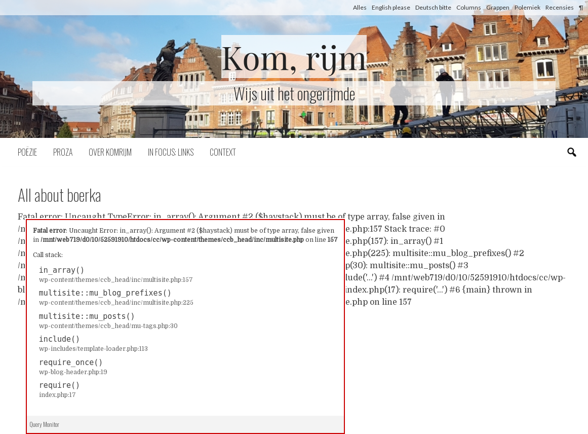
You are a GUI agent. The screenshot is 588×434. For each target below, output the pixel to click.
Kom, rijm (294, 56)
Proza (62, 152)
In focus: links (170, 152)
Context (223, 152)
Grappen (497, 7)
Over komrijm (110, 152)
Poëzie (27, 152)
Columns (468, 7)
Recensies (559, 7)
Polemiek (527, 7)
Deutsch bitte (433, 7)
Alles (360, 7)
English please (391, 7)
